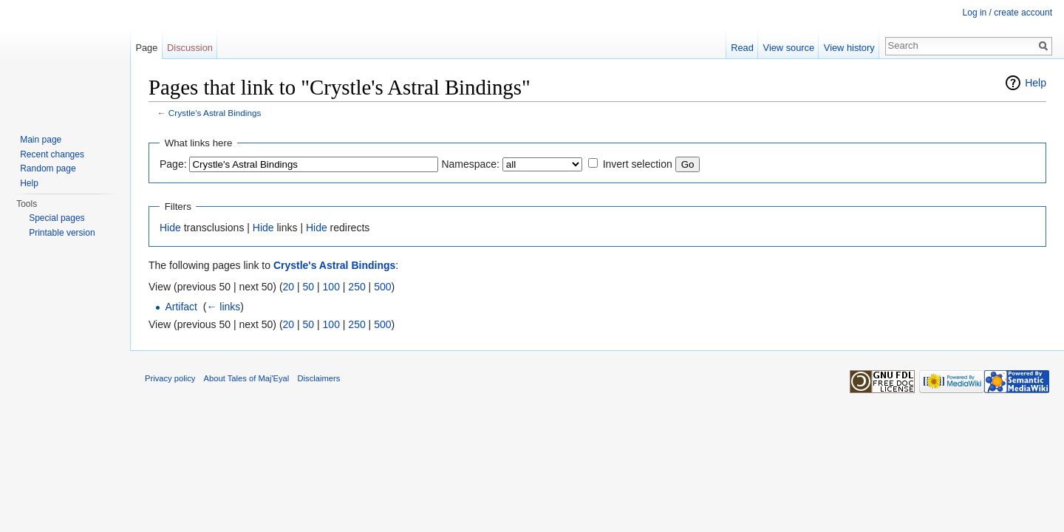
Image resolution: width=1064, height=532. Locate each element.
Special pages (56, 218)
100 (331, 287)
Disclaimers (319, 378)
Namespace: (470, 164)
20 (289, 287)
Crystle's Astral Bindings (215, 112)
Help (1035, 83)
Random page (47, 168)
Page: (173, 164)
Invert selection (637, 164)
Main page (40, 139)
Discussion (190, 47)
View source (788, 47)
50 (309, 287)
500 (382, 287)
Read (742, 47)
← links (223, 307)
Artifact (181, 307)
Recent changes (52, 154)
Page (146, 47)
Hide (170, 227)
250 (356, 287)
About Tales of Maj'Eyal (247, 378)
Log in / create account (1007, 12)
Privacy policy (170, 378)
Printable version (62, 233)
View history (849, 47)
